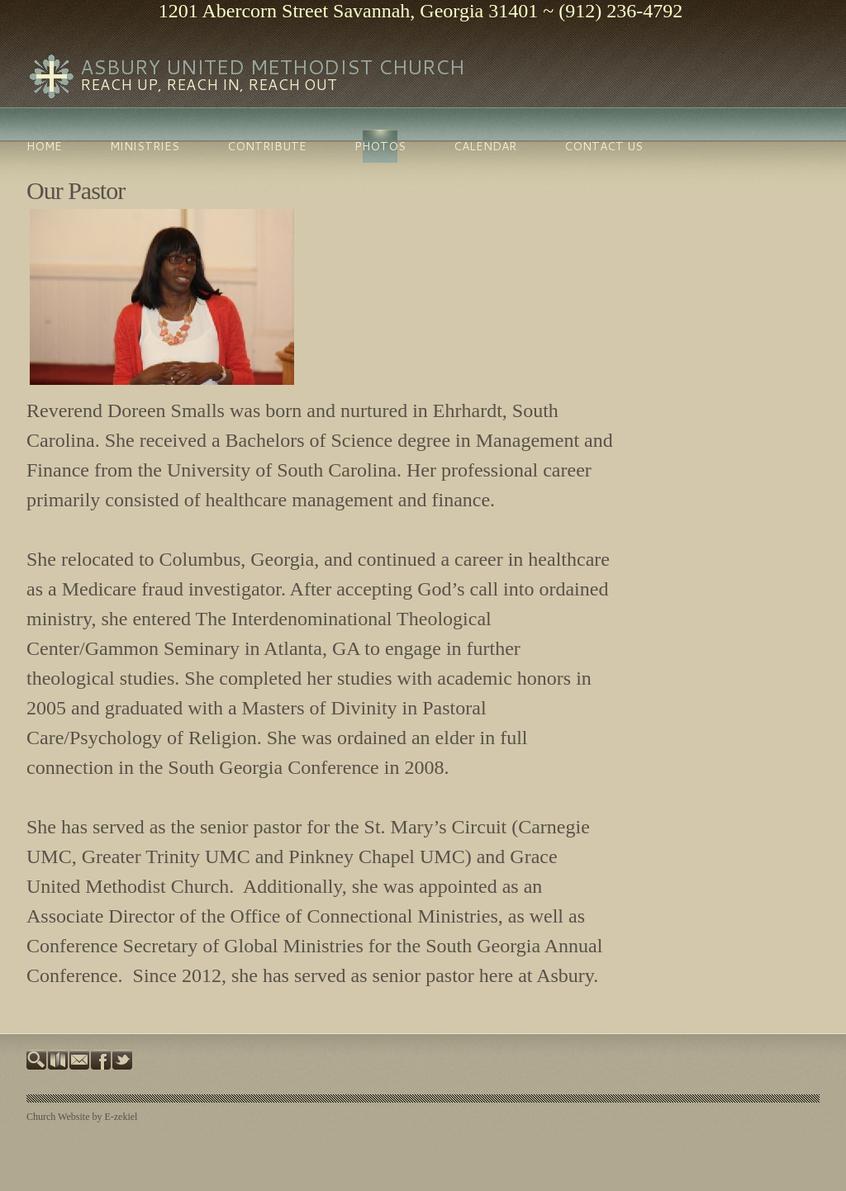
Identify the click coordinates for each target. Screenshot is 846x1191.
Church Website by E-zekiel (81, 1116)
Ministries (144, 146)
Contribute (267, 146)
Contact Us (603, 146)
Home (44, 146)
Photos (380, 146)
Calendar (485, 146)
